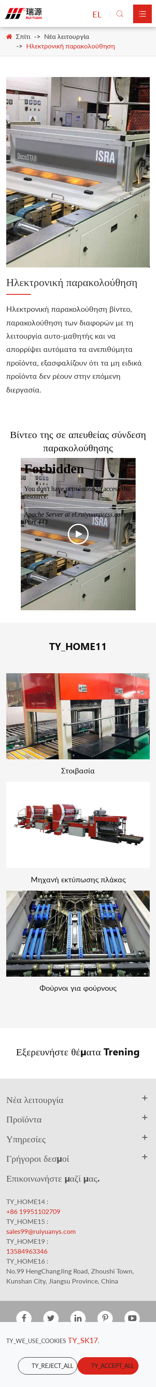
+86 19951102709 (33, 1211)
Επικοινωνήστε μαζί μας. (53, 1178)
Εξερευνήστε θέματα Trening (78, 1051)
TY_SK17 (83, 1340)
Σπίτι (23, 36)
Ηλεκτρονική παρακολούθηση (70, 46)
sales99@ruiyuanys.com (41, 1231)
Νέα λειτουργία (66, 36)
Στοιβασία (78, 770)
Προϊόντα (24, 1118)
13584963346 (26, 1251)
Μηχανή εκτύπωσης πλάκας (78, 879)
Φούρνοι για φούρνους (78, 987)
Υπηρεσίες (25, 1138)
